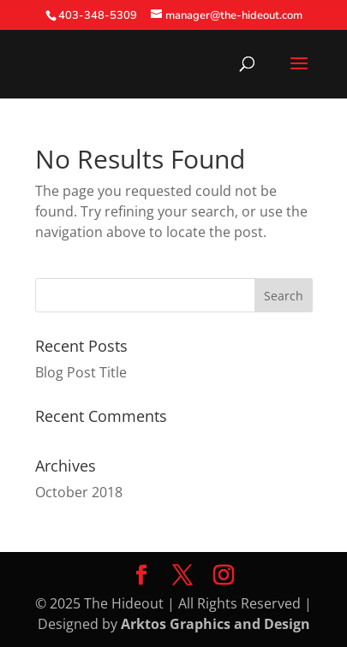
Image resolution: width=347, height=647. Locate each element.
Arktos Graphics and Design (215, 623)
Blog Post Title (81, 372)
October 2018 (79, 492)
